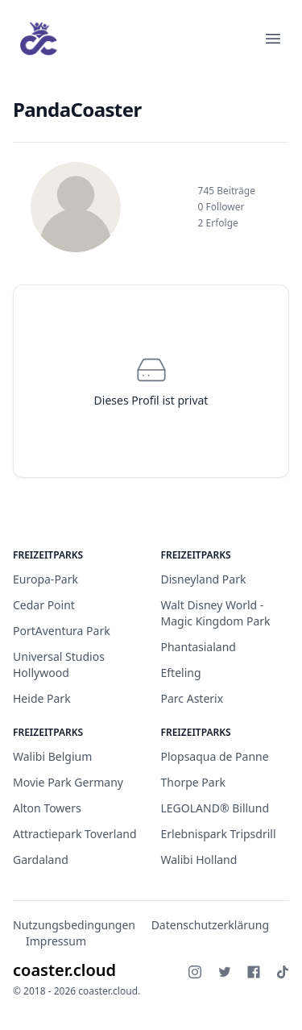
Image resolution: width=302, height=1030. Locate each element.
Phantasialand (198, 646)
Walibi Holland (199, 859)
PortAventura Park (61, 630)
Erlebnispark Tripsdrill (218, 833)
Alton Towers (47, 808)
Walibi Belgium (52, 756)
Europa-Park (45, 579)
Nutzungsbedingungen (74, 924)
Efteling (181, 672)
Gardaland (40, 859)
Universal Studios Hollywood (59, 664)
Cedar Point (44, 605)
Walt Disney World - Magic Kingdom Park (216, 613)
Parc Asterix (192, 698)
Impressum (56, 941)
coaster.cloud (64, 970)
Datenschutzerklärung (210, 924)
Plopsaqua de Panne (215, 756)
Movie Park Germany (68, 782)
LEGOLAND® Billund (215, 808)
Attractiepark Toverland (75, 833)
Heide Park (42, 698)
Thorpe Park (193, 782)
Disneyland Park (203, 579)
